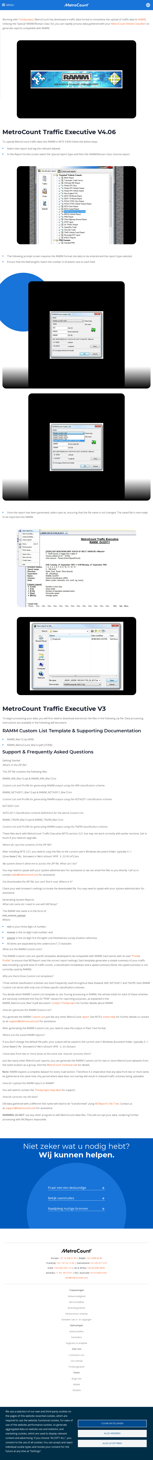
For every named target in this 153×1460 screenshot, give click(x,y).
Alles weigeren (112, 1433)
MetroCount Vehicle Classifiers (128, 23)
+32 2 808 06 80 (93, 1256)
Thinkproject (26, 19)
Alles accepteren (112, 1443)
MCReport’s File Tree (107, 1102)
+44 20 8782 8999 (96, 1266)
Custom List (38, 1016)
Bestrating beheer (76, 1306)
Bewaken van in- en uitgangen (76, 1318)
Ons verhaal (76, 1359)
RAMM (142, 19)
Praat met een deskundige (67, 1186)
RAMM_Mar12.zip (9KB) (20, 739)
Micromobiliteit (76, 1300)
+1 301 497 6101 (63, 1271)
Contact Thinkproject (63, 1002)
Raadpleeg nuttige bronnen (68, 1207)
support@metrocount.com (24, 1020)
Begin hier (77, 1377)
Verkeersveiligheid (76, 1295)
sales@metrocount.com (24, 874)
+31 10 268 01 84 (67, 1256)
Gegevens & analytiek (76, 1341)
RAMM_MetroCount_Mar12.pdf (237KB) (30, 745)
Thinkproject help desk (48, 1088)
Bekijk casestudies (61, 1197)
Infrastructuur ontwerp (76, 1312)
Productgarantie (76, 1365)
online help (109, 1016)
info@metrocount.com (76, 1276)
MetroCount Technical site (62, 1063)
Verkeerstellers (76, 1330)
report (85, 1016)
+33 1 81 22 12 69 (65, 1261)
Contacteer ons (76, 1353)
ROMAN (77, 1389)
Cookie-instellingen (112, 1423)
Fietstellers (76, 1336)
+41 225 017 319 (98, 1261)
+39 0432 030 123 (63, 1266)
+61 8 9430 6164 (98, 1271)
